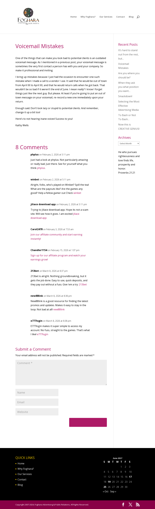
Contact (120, 17)
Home (73, 17)
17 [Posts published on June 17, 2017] (130, 476)
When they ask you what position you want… (128, 87)
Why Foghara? (88, 17)
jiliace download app (43, 204)
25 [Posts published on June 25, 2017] (105, 487)
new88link (37, 295)
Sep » (113, 491)
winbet (35, 179)
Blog (131, 17)
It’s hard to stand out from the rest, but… (128, 54)
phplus (35, 154)
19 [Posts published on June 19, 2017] (109, 481)
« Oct (105, 491)
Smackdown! (125, 96)
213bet (35, 271)
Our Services (105, 17)
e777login (36, 320)
